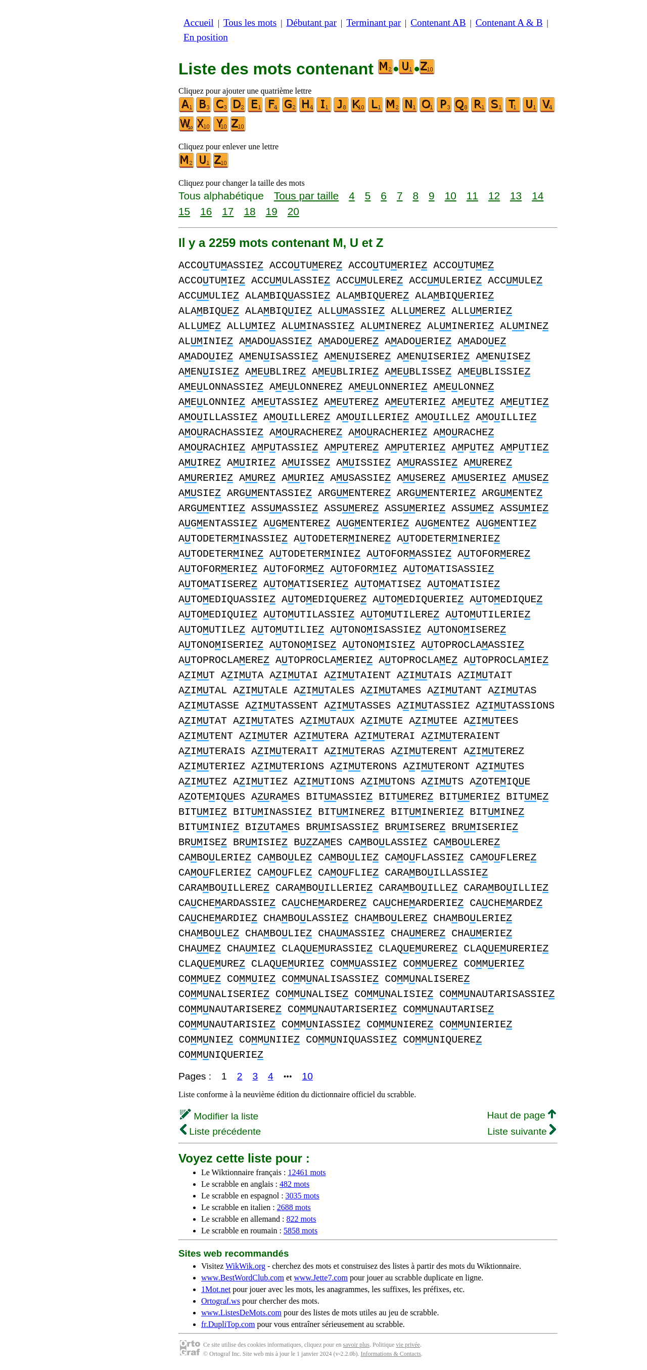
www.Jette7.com (321, 1277)
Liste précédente (220, 1131)
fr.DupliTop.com (228, 1324)
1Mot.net (215, 1289)
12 (494, 195)
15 (184, 211)
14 (537, 195)
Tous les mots (249, 22)
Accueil (198, 22)
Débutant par (311, 22)
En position (205, 37)
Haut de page (521, 1115)
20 (293, 211)
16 (206, 211)
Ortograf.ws (220, 1301)
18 (249, 211)
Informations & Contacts (390, 1353)
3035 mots (302, 1195)
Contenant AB (438, 22)
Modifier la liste (219, 1116)
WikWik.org (245, 1266)
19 (272, 211)
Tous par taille (306, 195)
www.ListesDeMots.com (241, 1312)
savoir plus (356, 1344)
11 (472, 195)
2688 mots (294, 1207)
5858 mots (300, 1230)
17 (228, 211)
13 (516, 195)
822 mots (301, 1219)
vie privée (408, 1344)
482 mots (294, 1184)
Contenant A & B (509, 22)
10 (450, 195)
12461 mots (307, 1172)
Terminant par (373, 22)
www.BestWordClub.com (242, 1277)
